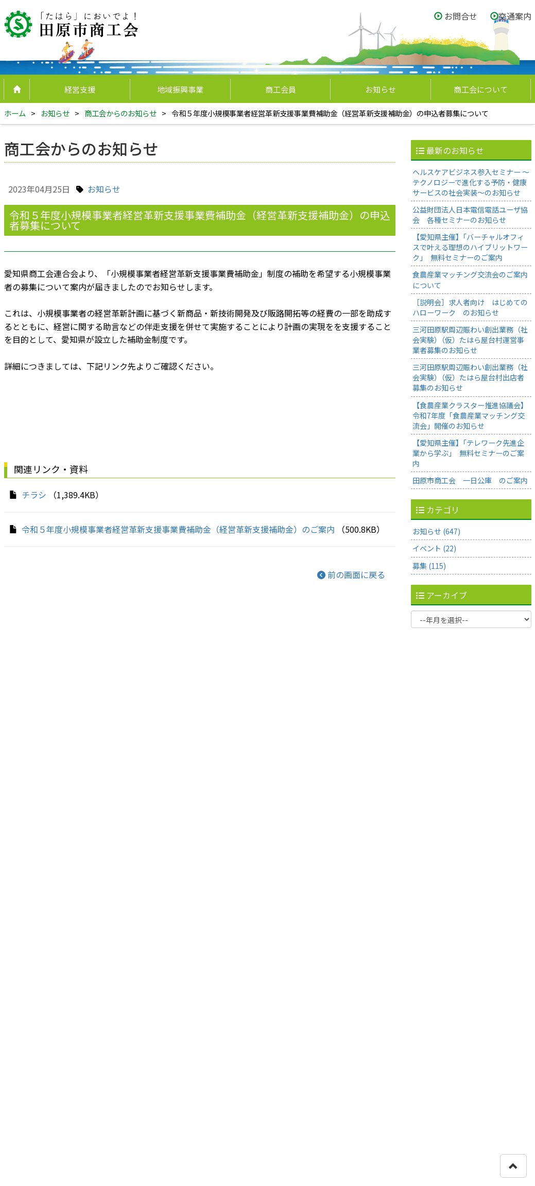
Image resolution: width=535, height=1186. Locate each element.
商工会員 (280, 89)
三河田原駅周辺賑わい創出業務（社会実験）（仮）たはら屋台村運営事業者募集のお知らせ (470, 339)
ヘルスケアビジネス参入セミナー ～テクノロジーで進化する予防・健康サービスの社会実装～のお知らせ (470, 182)
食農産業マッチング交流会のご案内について (470, 279)
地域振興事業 (180, 89)
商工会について (481, 89)
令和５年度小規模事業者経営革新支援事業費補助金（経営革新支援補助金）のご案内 (178, 529)
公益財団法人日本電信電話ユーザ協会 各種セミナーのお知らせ (470, 214)
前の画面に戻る (351, 574)
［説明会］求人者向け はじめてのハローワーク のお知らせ (470, 307)
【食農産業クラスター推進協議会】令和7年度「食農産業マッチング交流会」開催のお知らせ (470, 415)
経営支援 (79, 89)
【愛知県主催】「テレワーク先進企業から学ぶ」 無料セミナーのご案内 (468, 453)
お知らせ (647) (436, 531)
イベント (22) (434, 548)
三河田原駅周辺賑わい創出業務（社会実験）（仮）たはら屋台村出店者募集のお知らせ (470, 377)
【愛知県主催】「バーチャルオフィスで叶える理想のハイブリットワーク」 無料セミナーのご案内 (470, 247)
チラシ (34, 495)
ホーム (15, 113)
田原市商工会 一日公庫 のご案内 (470, 480)
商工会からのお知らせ (120, 113)
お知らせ (380, 89)
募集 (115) (429, 566)
